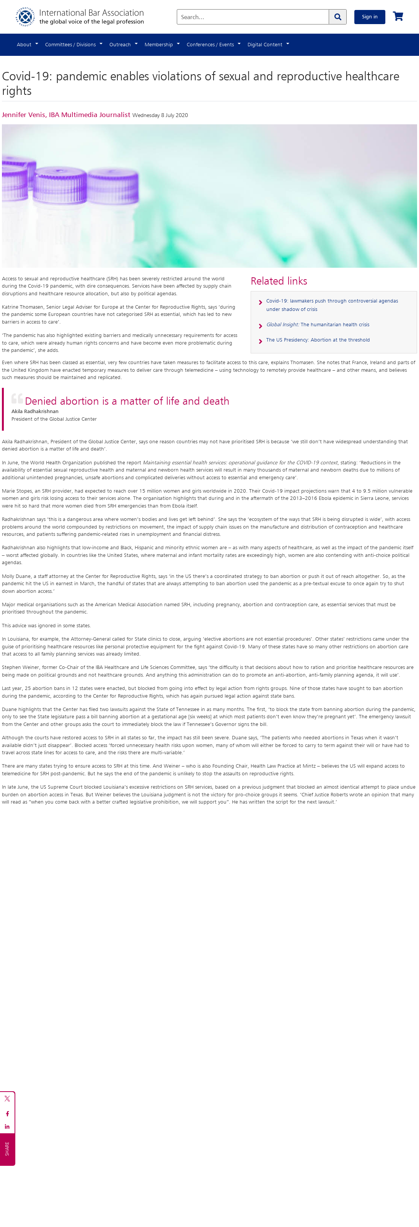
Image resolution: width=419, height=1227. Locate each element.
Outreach (120, 44)
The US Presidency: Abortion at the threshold (318, 340)
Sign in (370, 17)
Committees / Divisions (70, 44)
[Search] (337, 17)
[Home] (87, 17)
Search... (192, 18)
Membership (159, 44)
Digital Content (265, 44)
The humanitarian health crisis (317, 324)
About (24, 44)
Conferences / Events (210, 44)
